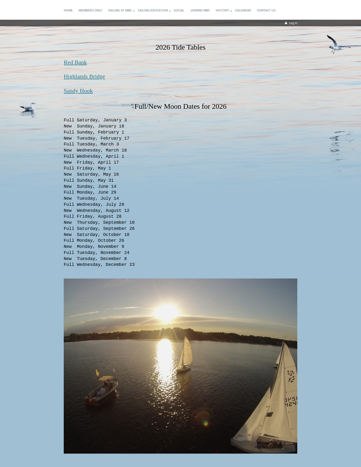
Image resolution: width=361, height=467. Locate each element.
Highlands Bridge (84, 76)
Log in (293, 23)
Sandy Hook (78, 91)
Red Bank (75, 62)
